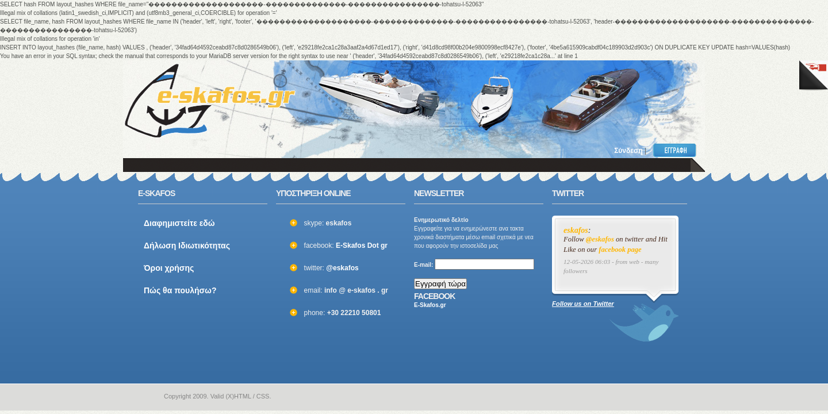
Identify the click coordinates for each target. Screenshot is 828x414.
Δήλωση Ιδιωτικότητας (187, 245)
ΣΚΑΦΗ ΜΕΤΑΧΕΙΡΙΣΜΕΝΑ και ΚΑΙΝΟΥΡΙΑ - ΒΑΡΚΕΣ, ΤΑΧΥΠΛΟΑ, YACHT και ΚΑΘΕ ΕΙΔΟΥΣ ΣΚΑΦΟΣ (209, 100)
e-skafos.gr (145, 396)
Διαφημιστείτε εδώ (179, 223)
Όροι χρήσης (169, 268)
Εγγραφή (677, 150)
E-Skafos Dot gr (362, 245)
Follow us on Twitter (583, 303)
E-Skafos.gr (430, 305)
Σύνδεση (628, 151)
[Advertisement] (541, 95)
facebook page (620, 250)
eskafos (576, 230)
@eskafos (342, 268)
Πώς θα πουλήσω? (180, 290)
